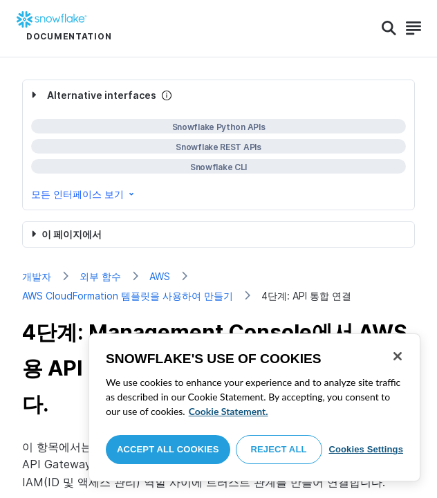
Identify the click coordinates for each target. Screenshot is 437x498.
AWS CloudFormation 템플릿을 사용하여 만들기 (127, 296)
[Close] (397, 356)
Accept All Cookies (168, 449)
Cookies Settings (365, 449)
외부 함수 (100, 276)
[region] (254, 407)
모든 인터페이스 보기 (83, 194)
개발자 (36, 276)
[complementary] (218, 145)
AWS (159, 276)
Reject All (279, 449)
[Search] (389, 28)
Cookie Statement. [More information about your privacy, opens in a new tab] (228, 411)
